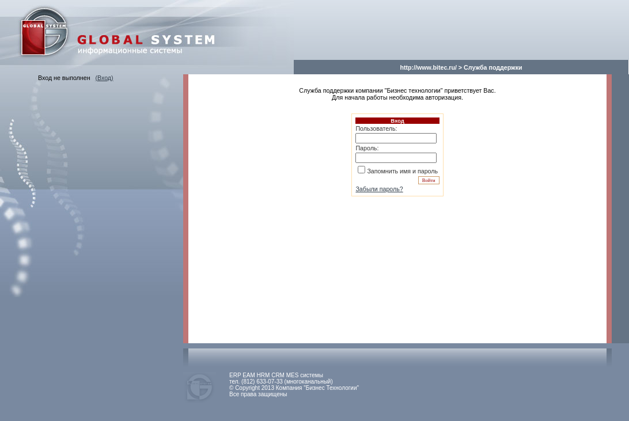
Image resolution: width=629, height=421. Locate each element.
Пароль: (366, 148)
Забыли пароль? (379, 188)
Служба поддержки (493, 67)
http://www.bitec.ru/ (428, 67)
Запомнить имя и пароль (402, 171)
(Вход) (104, 77)
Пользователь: (376, 128)
